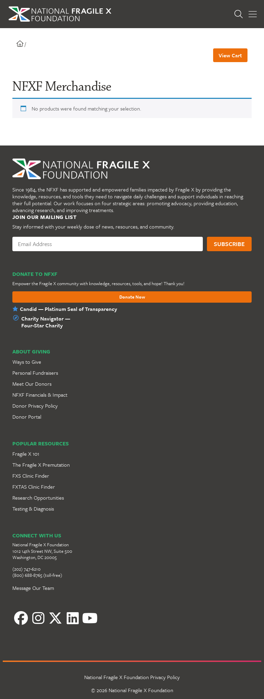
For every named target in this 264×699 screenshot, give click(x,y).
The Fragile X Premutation (41, 464)
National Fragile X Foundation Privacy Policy (132, 677)
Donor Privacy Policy (35, 405)
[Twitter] (55, 618)
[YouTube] (89, 618)
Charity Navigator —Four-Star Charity (45, 322)
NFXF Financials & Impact (39, 394)
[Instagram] (38, 618)
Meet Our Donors (32, 383)
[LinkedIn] (72, 618)
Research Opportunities (38, 497)
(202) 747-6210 (26, 569)
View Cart (230, 55)
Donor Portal (26, 416)
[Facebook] (21, 618)
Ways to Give (26, 361)
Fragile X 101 (25, 453)
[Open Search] (240, 14)
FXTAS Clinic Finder (33, 486)
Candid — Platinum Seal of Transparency (68, 308)
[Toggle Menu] (253, 14)
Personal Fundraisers (35, 372)
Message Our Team (33, 588)
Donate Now (132, 297)
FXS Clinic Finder (30, 475)
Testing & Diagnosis (33, 508)
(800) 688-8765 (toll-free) (37, 575)
